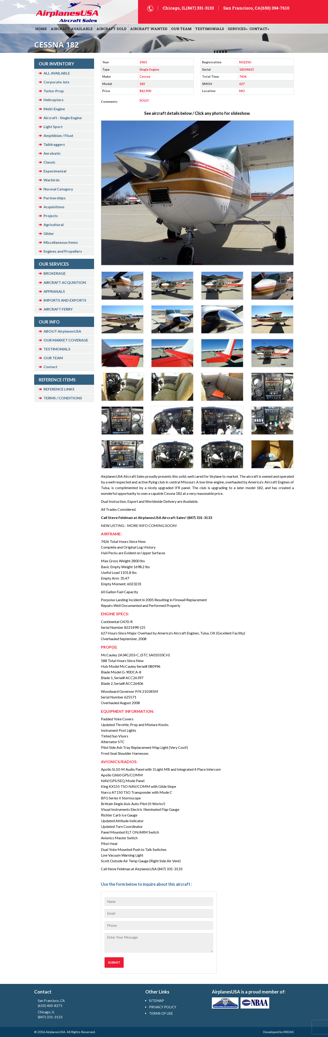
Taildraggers (54, 144)
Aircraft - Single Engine (63, 118)
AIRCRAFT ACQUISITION (65, 282)
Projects (51, 215)
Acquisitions (54, 207)
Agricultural (54, 224)
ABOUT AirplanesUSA (62, 331)
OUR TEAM (181, 28)
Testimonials (209, 28)
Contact (50, 366)
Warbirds (52, 180)
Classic (49, 162)
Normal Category (58, 189)
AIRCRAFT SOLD (111, 28)
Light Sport (53, 126)
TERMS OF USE (161, 1013)
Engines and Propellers (63, 251)
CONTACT (258, 28)
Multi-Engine (54, 109)
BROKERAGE (55, 273)
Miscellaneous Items (61, 242)
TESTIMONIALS (57, 349)
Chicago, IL (61, 1014)
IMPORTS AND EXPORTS (65, 300)
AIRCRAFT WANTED (148, 28)
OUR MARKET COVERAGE (66, 340)
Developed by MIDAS (278, 1032)
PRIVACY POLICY (162, 1007)
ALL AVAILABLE (57, 73)
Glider (49, 233)
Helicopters (54, 100)
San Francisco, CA (61, 1003)
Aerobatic (52, 153)
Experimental (55, 171)
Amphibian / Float (58, 135)
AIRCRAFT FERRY (58, 309)
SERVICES (237, 28)
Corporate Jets (56, 82)
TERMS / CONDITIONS (63, 398)
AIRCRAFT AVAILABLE (72, 28)
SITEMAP (156, 1000)
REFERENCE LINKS (59, 389)
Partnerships (55, 198)
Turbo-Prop (54, 91)
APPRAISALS (54, 291)
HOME (41, 28)
